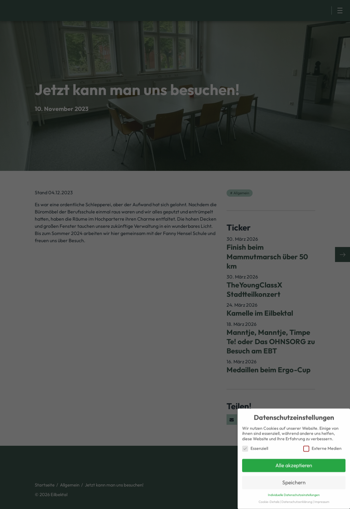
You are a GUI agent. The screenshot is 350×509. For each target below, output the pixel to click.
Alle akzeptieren (293, 463)
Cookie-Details (269, 500)
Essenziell (255, 447)
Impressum (321, 500)
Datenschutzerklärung (296, 500)
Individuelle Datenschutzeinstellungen (294, 493)
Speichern (294, 481)
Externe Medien (322, 447)
